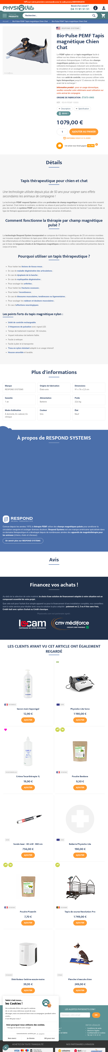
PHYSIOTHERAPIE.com (11, 772)
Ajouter (28, 720)
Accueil (5, 21)
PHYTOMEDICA (10, 705)
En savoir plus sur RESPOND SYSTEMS (22, 541)
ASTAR (60, 705)
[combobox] (56, 15)
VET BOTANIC (62, 772)
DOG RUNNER (62, 907)
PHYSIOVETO (9, 975)
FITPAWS (60, 975)
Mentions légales (93, 1031)
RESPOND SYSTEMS (68, 28)
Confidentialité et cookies (96, 1033)
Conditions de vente (94, 1028)
